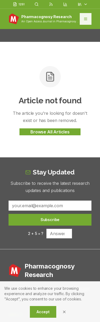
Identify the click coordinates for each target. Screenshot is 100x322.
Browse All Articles (50, 131)
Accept (43, 311)
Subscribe (50, 219)
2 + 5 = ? (35, 233)
